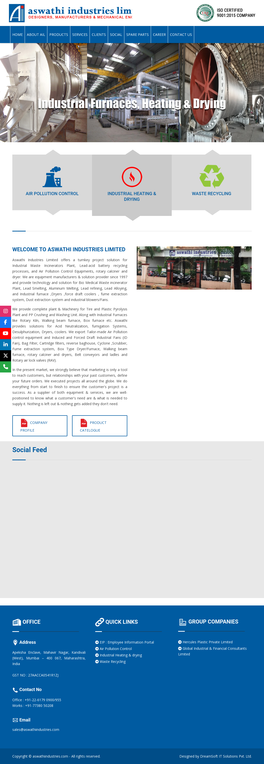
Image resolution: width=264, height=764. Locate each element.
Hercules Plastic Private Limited (205, 642)
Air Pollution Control (113, 648)
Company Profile (33, 425)
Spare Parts (137, 34)
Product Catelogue (93, 425)
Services (80, 34)
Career (159, 34)
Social (116, 34)
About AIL (36, 34)
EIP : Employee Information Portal (124, 642)
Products (58, 34)
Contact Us (181, 34)
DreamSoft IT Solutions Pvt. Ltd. (226, 756)
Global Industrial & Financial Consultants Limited (212, 651)
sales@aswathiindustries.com (35, 729)
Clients (99, 34)
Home (17, 34)
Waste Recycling (110, 661)
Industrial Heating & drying (118, 655)
